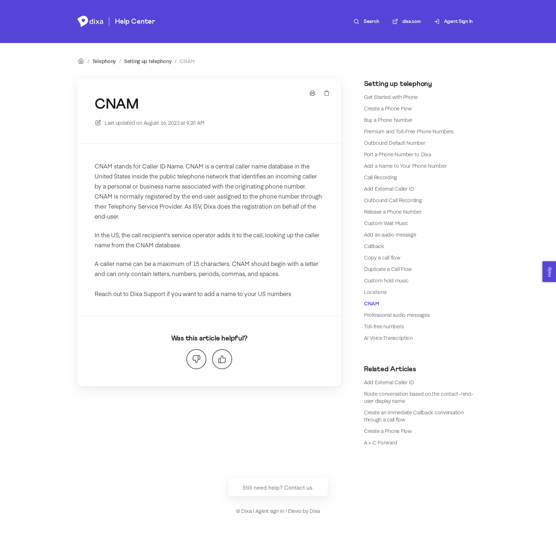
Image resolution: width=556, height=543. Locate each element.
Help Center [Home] (135, 21)
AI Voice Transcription (388, 337)
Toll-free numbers (383, 326)
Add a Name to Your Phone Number (405, 165)
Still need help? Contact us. (278, 487)
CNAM (187, 61)
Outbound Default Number (394, 142)
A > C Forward (380, 442)
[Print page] (312, 93)
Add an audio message (390, 234)
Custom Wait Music (386, 223)
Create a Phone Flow (388, 108)
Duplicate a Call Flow (388, 268)
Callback (374, 245)
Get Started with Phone (391, 96)
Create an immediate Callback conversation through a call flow (414, 416)
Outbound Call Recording (393, 200)
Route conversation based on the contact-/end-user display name (418, 397)
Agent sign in (269, 510)
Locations (375, 291)
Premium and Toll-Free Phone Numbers (409, 131)
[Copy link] (326, 93)
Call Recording (380, 177)
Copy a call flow (382, 257)
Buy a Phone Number (388, 119)
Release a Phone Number (393, 211)
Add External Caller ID (389, 188)
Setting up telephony (148, 61)
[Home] (90, 21)
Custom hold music (386, 280)
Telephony (104, 61)
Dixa (315, 510)
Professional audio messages (397, 314)
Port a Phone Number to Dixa (397, 154)
